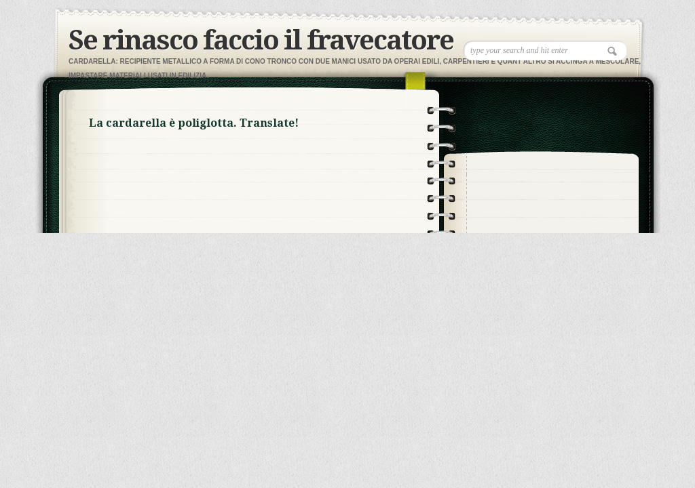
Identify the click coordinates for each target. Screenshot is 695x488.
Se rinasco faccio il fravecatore (261, 40)
